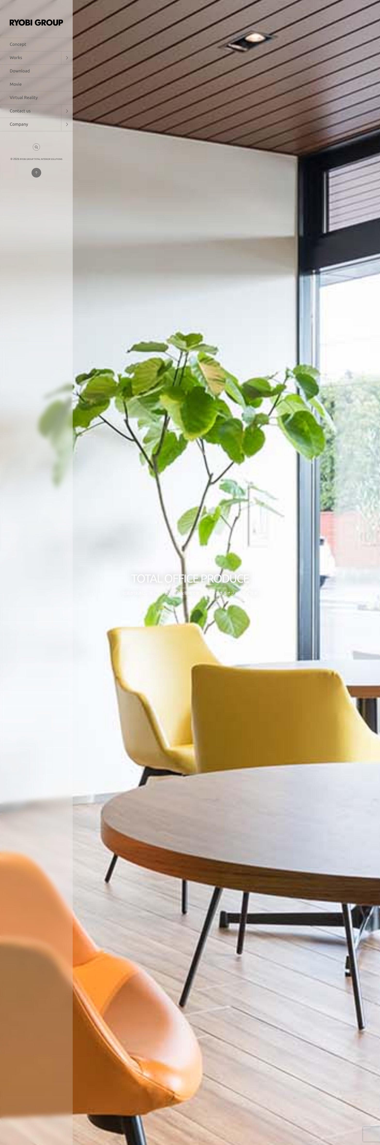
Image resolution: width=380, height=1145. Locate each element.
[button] (36, 147)
